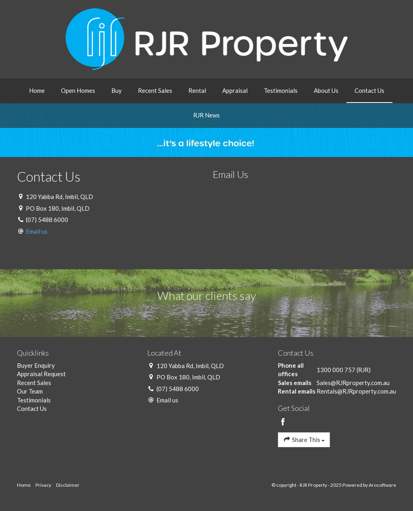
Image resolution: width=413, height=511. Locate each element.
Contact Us (369, 90)
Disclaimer (67, 485)
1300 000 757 (336, 369)
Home (37, 90)
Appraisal (235, 90)
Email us (37, 231)
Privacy (43, 485)
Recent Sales (155, 90)
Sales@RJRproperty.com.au (353, 382)
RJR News (206, 115)
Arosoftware (382, 485)
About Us (326, 90)
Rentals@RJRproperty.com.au (356, 391)
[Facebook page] (283, 422)
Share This (304, 439)
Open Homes (78, 90)
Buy (116, 90)
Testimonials (281, 90)
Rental (197, 90)
